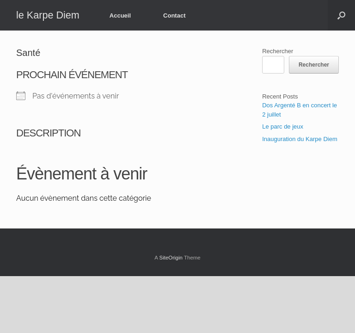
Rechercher (277, 51)
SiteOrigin (171, 257)
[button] (341, 15)
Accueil (120, 15)
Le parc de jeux (282, 126)
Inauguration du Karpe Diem (299, 139)
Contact (174, 15)
